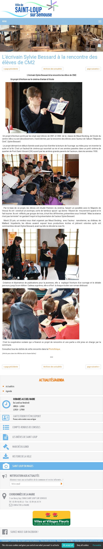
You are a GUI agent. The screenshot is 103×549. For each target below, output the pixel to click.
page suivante (93, 69)
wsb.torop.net (95, 541)
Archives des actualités (52, 69)
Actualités (10, 386)
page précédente (11, 69)
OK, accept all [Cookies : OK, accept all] (68, 545)
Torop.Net (70, 541)
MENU (4, 21)
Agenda (9, 391)
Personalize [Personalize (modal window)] (97, 545)
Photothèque (54, 349)
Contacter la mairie (19, 505)
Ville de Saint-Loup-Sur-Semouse (27, 541)
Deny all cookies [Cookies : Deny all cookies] (83, 545)
